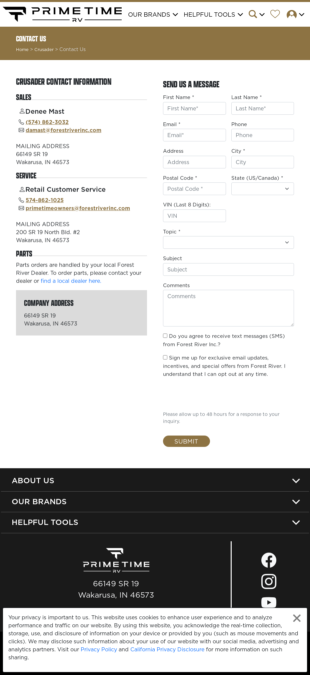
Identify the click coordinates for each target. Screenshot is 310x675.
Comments (176, 285)
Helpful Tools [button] (209, 14)
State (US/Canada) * (257, 177)
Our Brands (39, 501)
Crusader (44, 49)
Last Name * (246, 97)
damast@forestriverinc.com (63, 130)
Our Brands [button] (149, 14)
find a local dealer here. (71, 280)
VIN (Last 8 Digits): (187, 204)
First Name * (178, 97)
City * (238, 150)
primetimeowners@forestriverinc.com (78, 208)
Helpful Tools (45, 522)
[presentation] (202, 394)
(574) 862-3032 (47, 122)
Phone (239, 124)
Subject (172, 258)
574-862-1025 (45, 200)
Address (173, 150)
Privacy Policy (99, 649)
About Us (33, 480)
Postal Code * (180, 177)
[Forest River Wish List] (277, 15)
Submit (186, 441)
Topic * (171, 231)
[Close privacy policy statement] (297, 618)
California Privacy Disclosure (167, 649)
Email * (171, 124)
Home (22, 49)
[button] (259, 15)
